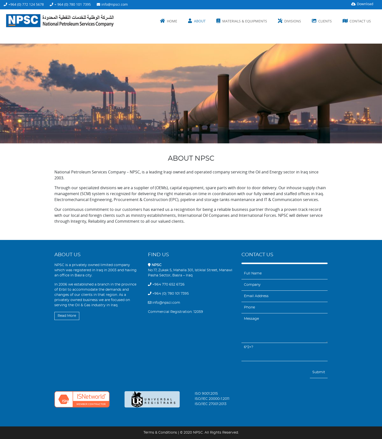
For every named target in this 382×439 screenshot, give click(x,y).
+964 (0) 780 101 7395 (168, 293)
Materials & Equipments (244, 21)
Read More (67, 316)
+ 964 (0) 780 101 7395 (72, 4)
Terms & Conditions (160, 432)
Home (172, 21)
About (200, 21)
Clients (325, 21)
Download (365, 3)
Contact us (360, 21)
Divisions (292, 21)
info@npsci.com (114, 4)
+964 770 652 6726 (166, 284)
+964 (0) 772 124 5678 (26, 4)
